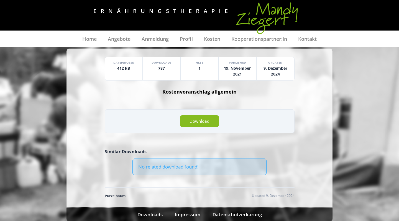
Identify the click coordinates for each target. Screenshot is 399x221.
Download (200, 121)
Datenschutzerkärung (237, 214)
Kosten (212, 39)
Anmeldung (155, 39)
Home (89, 39)
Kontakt (307, 39)
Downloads (150, 214)
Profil (186, 39)
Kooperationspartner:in (259, 39)
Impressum (187, 214)
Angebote (119, 39)
